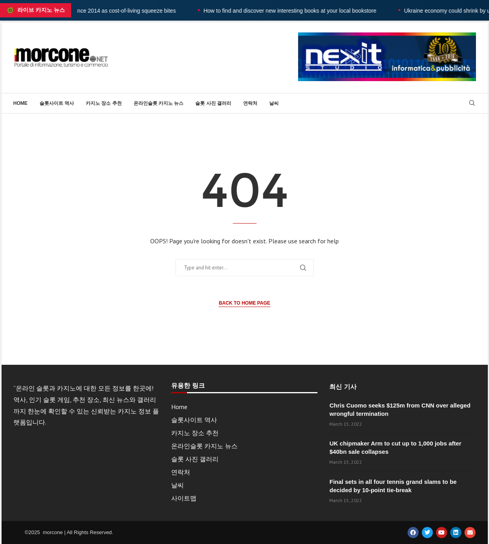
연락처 (250, 103)
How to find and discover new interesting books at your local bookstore (305, 11)
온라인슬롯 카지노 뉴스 (159, 103)
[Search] (472, 103)
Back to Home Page (244, 303)
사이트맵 (183, 498)
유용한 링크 (187, 386)
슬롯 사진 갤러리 (213, 103)
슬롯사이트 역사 (57, 103)
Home (20, 103)
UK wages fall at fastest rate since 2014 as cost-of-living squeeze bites (104, 11)
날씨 (274, 103)
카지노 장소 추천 (104, 103)
